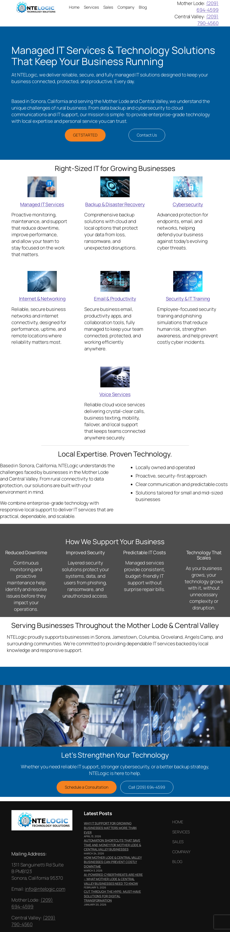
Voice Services (115, 394)
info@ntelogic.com (45, 889)
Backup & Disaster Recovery (115, 204)
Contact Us (147, 135)
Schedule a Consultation (86, 787)
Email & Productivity (115, 298)
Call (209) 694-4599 (147, 787)
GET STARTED (85, 135)
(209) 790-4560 (208, 19)
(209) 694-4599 (208, 6)
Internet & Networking (42, 298)
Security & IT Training (188, 298)
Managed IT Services (42, 204)
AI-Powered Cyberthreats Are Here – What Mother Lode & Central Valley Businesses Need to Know (113, 879)
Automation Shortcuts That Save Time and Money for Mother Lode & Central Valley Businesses (112, 844)
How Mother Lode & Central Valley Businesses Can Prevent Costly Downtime (113, 862)
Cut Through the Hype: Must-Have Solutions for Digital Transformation (112, 896)
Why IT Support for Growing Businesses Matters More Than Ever (110, 827)
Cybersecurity (188, 204)
